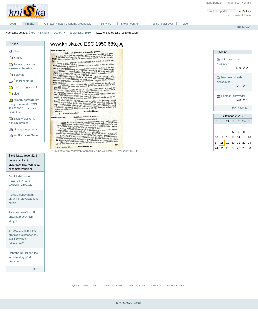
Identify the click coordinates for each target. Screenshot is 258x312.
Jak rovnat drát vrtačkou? (232, 63)
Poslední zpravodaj (232, 98)
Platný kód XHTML (112, 285)
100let (57, 32)
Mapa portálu (214, 2)
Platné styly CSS (136, 285)
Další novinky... (240, 107)
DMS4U (137, 303)
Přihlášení (243, 27)
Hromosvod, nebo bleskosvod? (232, 82)
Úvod (12, 23)
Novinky (221, 51)
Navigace (14, 43)
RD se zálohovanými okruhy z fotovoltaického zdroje (23, 198)
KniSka (29, 23)
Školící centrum (130, 23)
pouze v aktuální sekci (238, 15)
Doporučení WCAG (176, 285)
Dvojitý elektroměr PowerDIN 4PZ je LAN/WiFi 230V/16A (21, 180)
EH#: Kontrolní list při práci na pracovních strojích (22, 216)
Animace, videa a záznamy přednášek (67, 23)
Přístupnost (232, 2)
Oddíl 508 (155, 285)
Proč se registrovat (161, 23)
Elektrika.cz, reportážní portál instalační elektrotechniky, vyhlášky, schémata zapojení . (24, 162)
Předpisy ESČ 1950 (79, 32)
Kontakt (246, 2)
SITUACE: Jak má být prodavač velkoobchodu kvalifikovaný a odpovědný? (23, 237)
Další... (37, 269)
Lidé (185, 23)
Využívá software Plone (84, 285)
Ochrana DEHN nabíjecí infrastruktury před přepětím (23, 257)
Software (106, 23)
